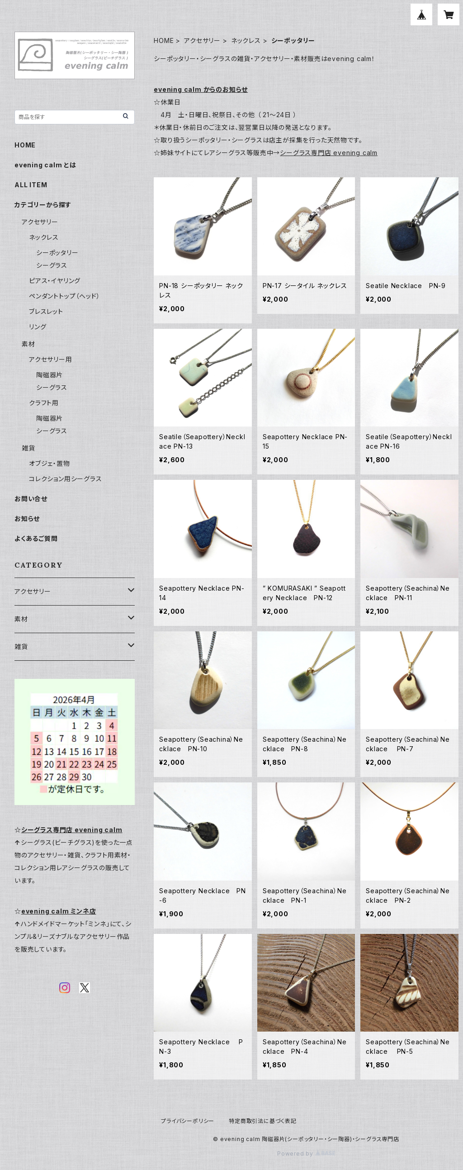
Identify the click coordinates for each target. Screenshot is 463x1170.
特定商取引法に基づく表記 (263, 1121)
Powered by (306, 1153)
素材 (28, 344)
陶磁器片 (49, 375)
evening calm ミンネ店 (58, 911)
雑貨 (28, 448)
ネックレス (246, 40)
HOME (164, 40)
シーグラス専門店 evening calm (329, 152)
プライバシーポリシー (187, 1121)
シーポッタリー (57, 252)
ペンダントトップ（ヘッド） (64, 296)
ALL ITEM (30, 185)
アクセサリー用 (50, 359)
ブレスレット (46, 311)
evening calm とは (45, 165)
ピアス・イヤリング (54, 280)
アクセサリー (202, 40)
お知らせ (27, 518)
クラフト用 (44, 403)
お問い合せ (30, 498)
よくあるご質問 (36, 538)
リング (37, 327)
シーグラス (51, 265)
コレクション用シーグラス (65, 479)
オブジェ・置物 (49, 463)
